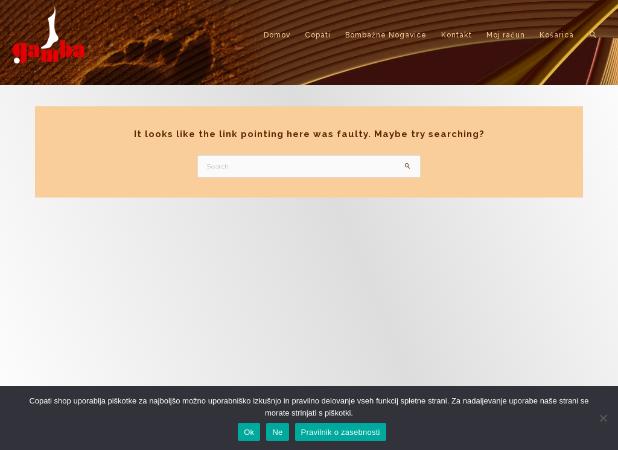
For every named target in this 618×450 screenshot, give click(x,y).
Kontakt (456, 35)
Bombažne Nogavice (386, 35)
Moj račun (505, 35)
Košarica (557, 35)
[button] (593, 35)
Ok (249, 432)
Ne (277, 432)
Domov (277, 35)
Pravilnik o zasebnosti (340, 432)
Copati (318, 35)
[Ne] (603, 418)
